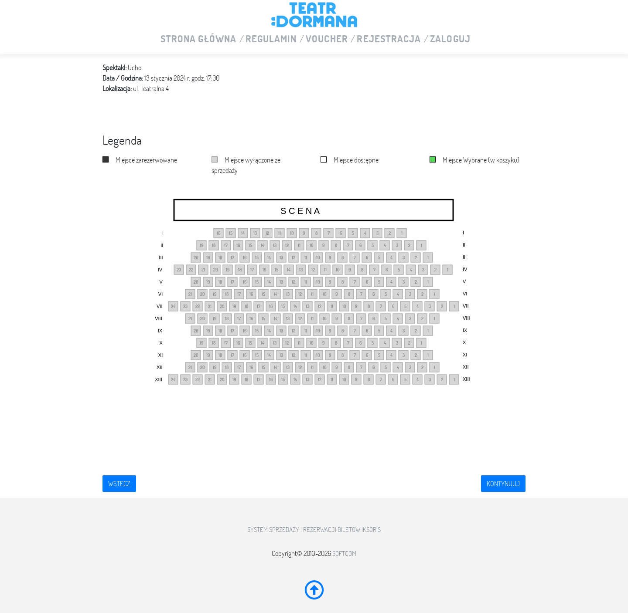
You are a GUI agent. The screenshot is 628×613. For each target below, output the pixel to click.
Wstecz (119, 483)
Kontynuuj (503, 483)
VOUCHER (327, 39)
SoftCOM (344, 553)
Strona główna (198, 39)
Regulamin (271, 39)
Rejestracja (389, 39)
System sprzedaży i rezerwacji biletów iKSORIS (314, 529)
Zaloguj (450, 39)
